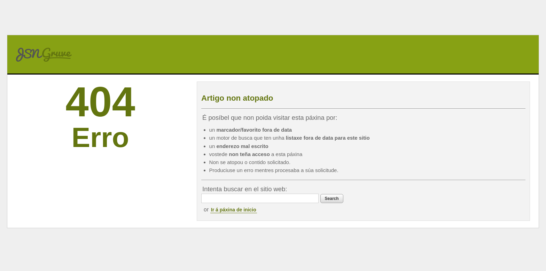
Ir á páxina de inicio (233, 209)
